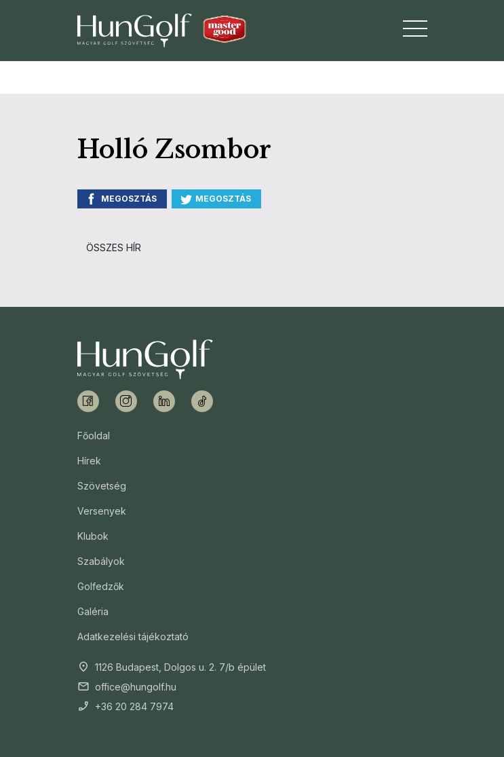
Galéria (93, 611)
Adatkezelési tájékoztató (133, 636)
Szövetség (101, 486)
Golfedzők (100, 586)
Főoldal (93, 435)
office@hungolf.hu (135, 687)
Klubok (93, 536)
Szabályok (101, 561)
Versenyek (101, 511)
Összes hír (113, 247)
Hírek (89, 460)
